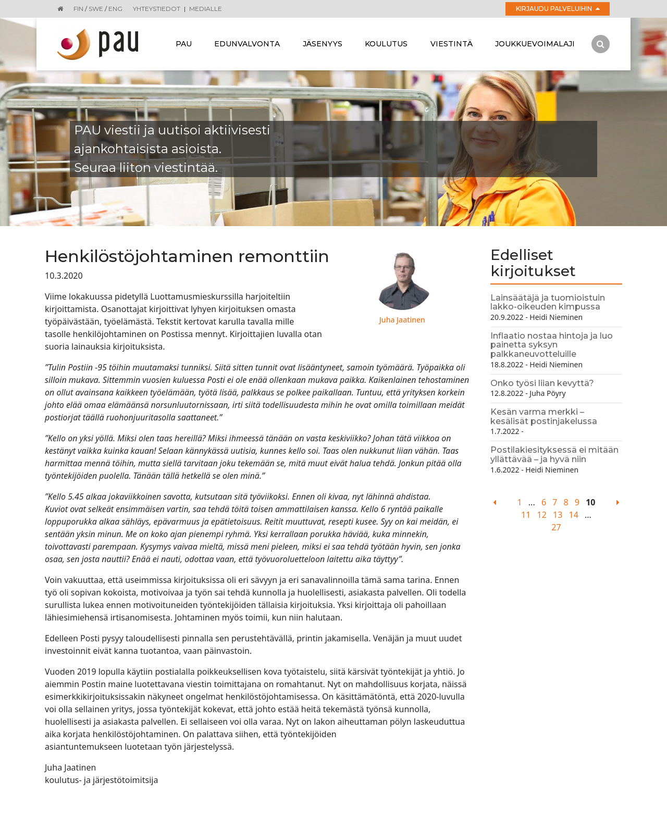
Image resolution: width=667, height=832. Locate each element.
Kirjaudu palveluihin (558, 9)
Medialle (205, 9)
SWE (96, 9)
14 (573, 514)
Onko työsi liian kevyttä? (542, 383)
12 (542, 514)
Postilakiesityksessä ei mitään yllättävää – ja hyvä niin (554, 454)
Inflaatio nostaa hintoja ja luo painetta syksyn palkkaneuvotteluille (551, 345)
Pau (184, 43)
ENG (115, 9)
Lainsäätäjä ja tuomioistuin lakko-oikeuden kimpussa (547, 302)
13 (557, 514)
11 (525, 514)
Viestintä (451, 43)
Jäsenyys (322, 43)
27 (556, 527)
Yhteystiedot (156, 9)
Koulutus (386, 43)
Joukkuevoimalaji (535, 43)
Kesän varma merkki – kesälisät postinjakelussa (543, 416)
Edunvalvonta (247, 43)
